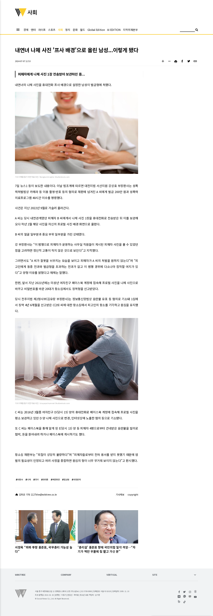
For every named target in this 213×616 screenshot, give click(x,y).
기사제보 (120, 494)
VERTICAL (111, 575)
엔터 (33, 30)
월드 (82, 30)
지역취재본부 (130, 30)
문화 (75, 30)
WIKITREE (20, 575)
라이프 (42, 30)
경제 (25, 30)
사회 (60, 30)
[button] (163, 61)
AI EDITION (113, 30)
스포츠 (51, 30)
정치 (67, 30)
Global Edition (96, 30)
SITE (154, 575)
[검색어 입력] (187, 30)
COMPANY (66, 575)
